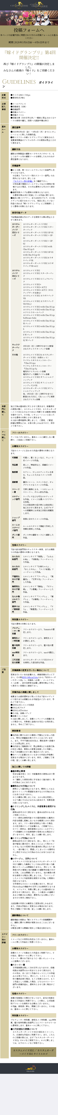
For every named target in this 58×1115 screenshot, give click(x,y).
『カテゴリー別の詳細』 (23, 181)
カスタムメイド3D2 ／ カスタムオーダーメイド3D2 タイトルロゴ (33, 1052)
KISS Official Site (30, 677)
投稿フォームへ (29, 36)
